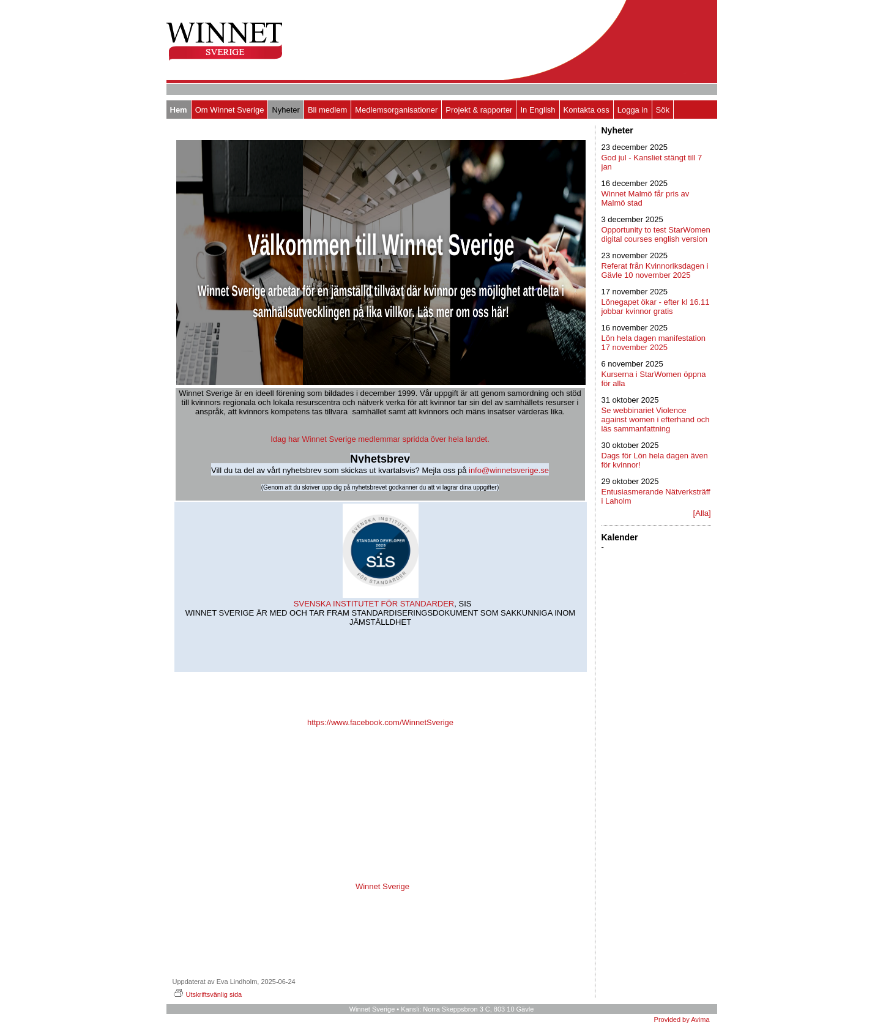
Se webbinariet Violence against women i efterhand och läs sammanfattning (656, 419)
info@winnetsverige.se (509, 470)
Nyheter (286, 109)
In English (537, 109)
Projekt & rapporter (478, 109)
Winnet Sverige (382, 886)
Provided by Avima (682, 1019)
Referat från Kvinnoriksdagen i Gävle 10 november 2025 (655, 270)
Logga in (632, 109)
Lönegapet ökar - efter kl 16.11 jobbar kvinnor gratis (656, 306)
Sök (662, 109)
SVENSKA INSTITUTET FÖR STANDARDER (372, 603)
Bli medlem (327, 109)
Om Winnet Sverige (229, 109)
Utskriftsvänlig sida (207, 994)
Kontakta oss (586, 109)
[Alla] (702, 513)
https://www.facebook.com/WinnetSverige (380, 722)
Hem (178, 109)
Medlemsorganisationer (396, 109)
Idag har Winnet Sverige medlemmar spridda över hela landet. (380, 439)
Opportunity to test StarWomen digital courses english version (656, 234)
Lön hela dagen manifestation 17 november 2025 (654, 343)
